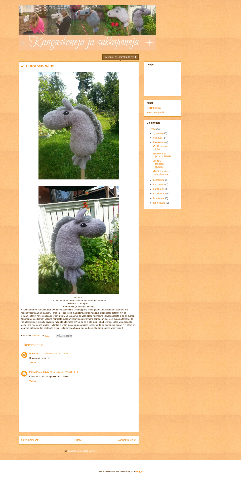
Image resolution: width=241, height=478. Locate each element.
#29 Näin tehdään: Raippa (158, 164)
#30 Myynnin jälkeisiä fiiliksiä (162, 155)
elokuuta (158, 137)
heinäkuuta (159, 142)
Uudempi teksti (29, 440)
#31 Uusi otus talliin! (160, 147)
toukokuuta (159, 184)
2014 (153, 129)
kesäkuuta (159, 180)
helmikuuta (159, 198)
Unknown (34, 353)
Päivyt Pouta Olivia (39, 372)
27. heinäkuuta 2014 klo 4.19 (64, 372)
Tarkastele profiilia (156, 112)
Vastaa (32, 362)
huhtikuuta (159, 189)
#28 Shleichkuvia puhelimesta (161, 172)
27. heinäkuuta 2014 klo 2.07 (54, 353)
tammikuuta (159, 202)
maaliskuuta (159, 193)
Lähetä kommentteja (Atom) (81, 451)
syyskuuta (158, 133)
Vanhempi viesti (127, 440)
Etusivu (78, 440)
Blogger (139, 471)
